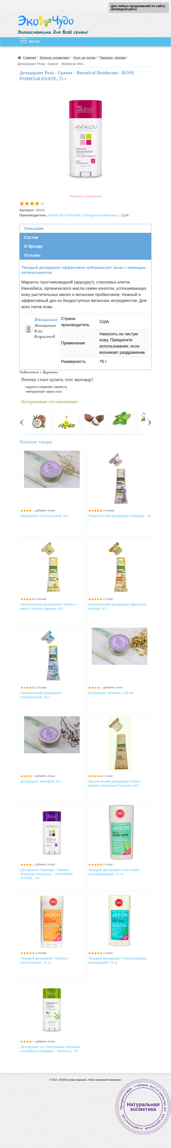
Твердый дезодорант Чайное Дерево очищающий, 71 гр (117, 960)
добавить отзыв (45, 510)
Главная (29, 57)
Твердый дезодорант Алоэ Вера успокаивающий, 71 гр (113, 872)
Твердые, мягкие (112, 57)
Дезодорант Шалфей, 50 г (41, 781)
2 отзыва (108, 510)
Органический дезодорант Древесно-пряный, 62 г (117, 606)
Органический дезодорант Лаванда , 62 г (119, 518)
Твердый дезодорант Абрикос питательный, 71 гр (44, 960)
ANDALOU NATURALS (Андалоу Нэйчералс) (83, 215)
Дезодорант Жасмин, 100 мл (111, 693)
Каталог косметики (54, 57)
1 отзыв (107, 599)
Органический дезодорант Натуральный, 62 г (41, 695)
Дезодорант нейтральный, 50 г (44, 516)
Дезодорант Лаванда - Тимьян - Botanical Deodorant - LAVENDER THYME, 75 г (46, 874)
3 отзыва (40, 599)
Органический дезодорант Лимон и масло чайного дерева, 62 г (48, 606)
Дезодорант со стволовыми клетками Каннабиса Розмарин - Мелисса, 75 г (50, 1049)
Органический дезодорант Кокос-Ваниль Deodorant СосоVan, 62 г (114, 783)
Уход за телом (84, 57)
